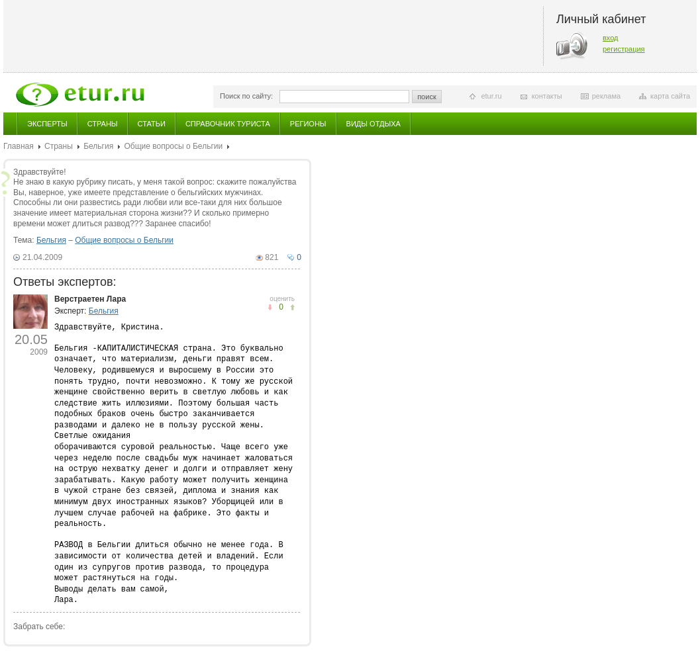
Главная (18, 146)
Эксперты (47, 124)
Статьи (152, 124)
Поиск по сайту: (246, 96)
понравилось (270, 307)
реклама (606, 96)
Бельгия (98, 146)
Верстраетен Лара (90, 299)
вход (611, 38)
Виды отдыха (373, 124)
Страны (102, 124)
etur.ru (491, 96)
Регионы (308, 124)
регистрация (624, 49)
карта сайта (670, 96)
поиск (426, 97)
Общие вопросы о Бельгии (173, 146)
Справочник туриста (227, 124)
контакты (547, 96)
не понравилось (292, 307)
